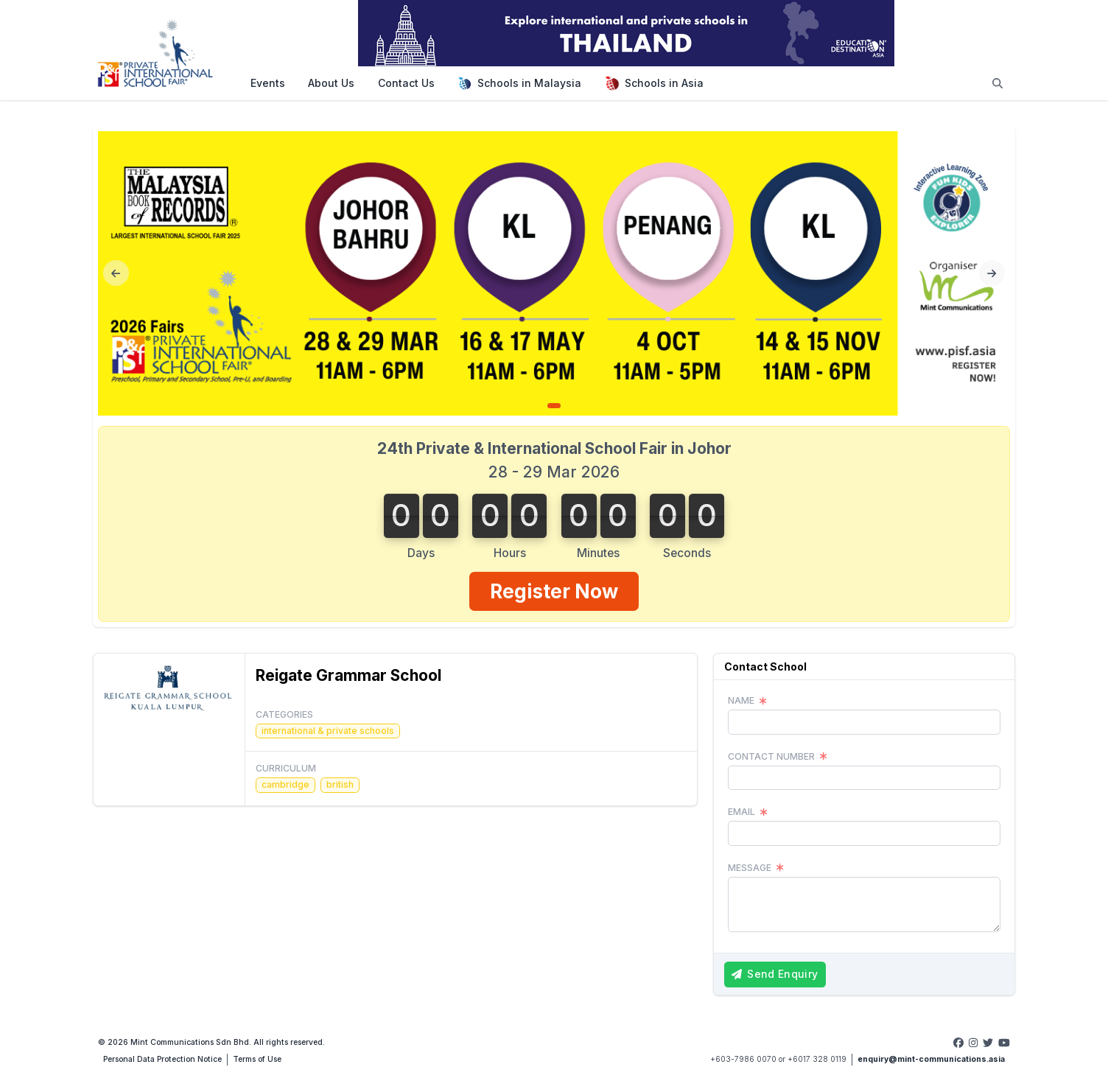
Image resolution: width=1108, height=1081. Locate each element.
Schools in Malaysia (519, 83)
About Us (331, 83)
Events (267, 83)
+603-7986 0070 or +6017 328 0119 (778, 1059)
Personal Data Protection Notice (162, 1059)
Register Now (554, 591)
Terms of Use (257, 1059)
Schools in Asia (654, 83)
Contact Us (406, 83)
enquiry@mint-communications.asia (931, 1059)
